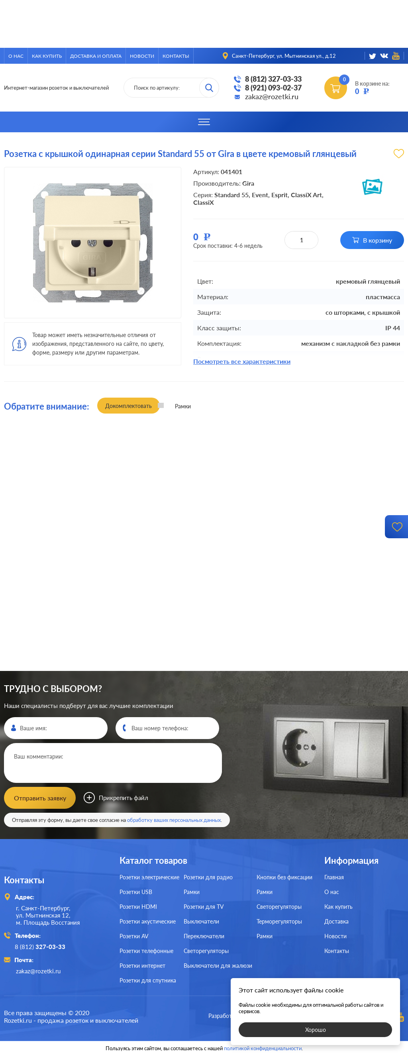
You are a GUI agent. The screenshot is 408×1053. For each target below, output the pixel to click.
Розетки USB (136, 891)
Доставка (336, 920)
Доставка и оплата (96, 56)
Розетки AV (134, 935)
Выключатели (201, 920)
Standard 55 (231, 194)
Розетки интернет (142, 964)
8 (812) (41, 945)
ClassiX (203, 202)
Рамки (192, 891)
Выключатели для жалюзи (218, 964)
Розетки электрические (149, 876)
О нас (16, 56)
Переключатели (204, 935)
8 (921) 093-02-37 (273, 87)
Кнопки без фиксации (284, 876)
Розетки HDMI (138, 905)
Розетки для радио (208, 876)
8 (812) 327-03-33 (273, 79)
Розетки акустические (148, 920)
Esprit (279, 194)
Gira (248, 183)
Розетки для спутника (148, 979)
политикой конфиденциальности (263, 1046)
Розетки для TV (204, 905)
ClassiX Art (306, 194)
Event (260, 194)
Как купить (47, 56)
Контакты (176, 56)
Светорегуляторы (206, 950)
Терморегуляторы (279, 920)
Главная (334, 876)
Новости (142, 56)
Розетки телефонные (146, 950)
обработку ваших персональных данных (174, 819)
